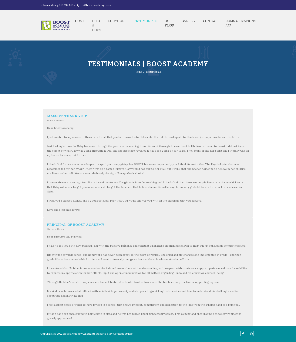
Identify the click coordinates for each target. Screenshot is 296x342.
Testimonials (145, 21)
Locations (117, 21)
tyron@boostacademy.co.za (94, 5)
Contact (210, 21)
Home (80, 21)
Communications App (241, 23)
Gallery (188, 21)
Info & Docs (96, 25)
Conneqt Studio (123, 333)
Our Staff (169, 23)
